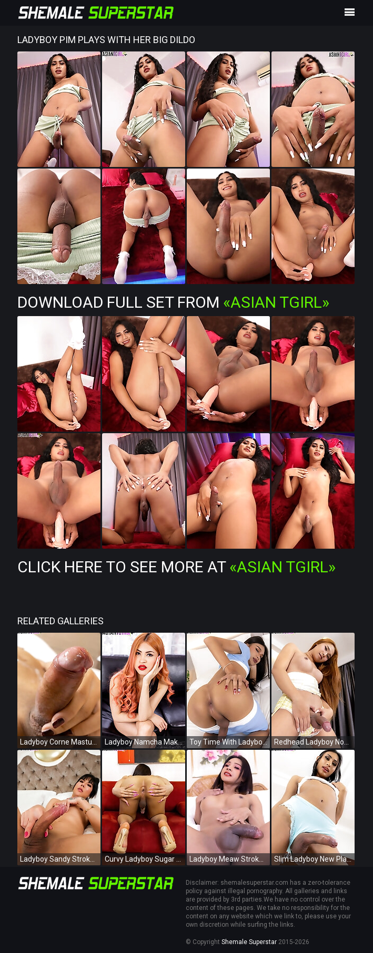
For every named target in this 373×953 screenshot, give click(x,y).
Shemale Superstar (249, 942)
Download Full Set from (173, 302)
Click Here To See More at (176, 567)
